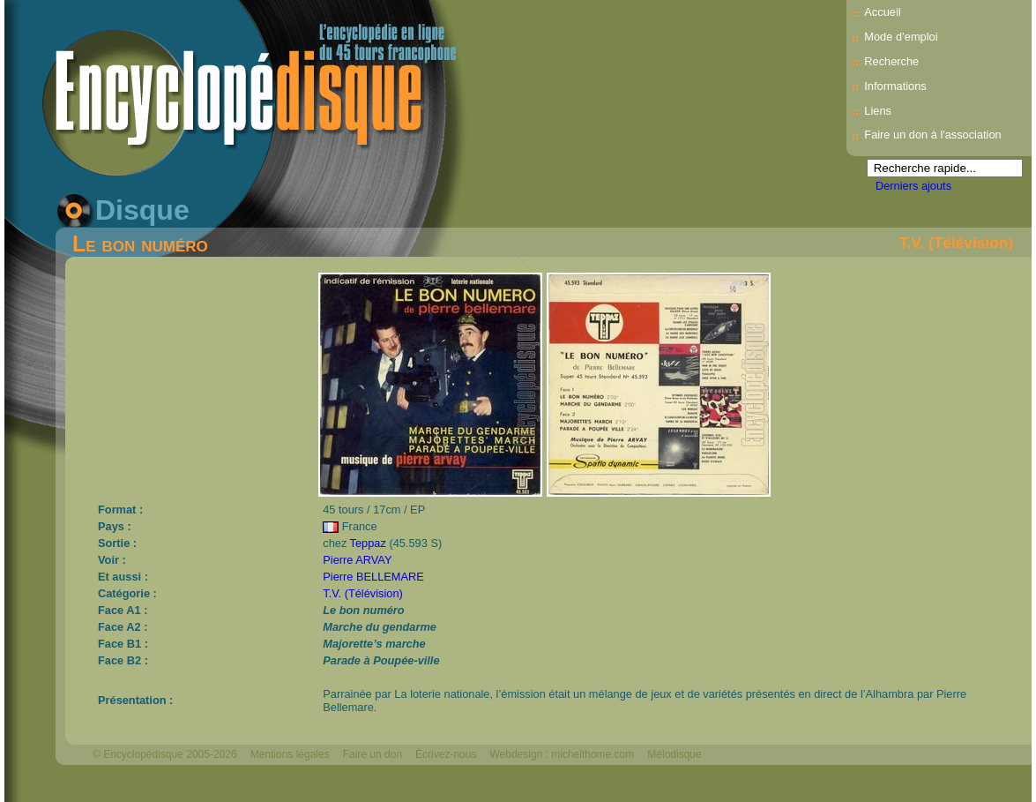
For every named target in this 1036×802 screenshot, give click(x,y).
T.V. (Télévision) (956, 242)
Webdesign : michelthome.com (561, 754)
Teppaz (368, 543)
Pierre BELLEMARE (373, 576)
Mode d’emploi (900, 36)
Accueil (882, 12)
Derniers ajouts (913, 185)
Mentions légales (290, 754)
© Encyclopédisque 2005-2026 (165, 754)
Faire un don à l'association (932, 134)
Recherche (891, 61)
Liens (877, 110)
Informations (895, 86)
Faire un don (372, 754)
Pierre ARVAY (357, 559)
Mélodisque (674, 754)
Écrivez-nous (445, 754)
